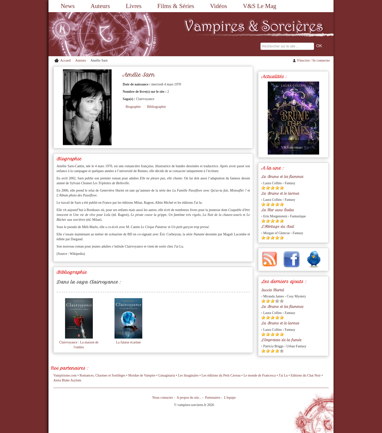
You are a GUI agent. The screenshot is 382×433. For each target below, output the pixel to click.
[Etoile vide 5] (282, 301)
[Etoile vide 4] (277, 301)
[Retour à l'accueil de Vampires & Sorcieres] (93, 34)
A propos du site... (189, 397)
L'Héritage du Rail (277, 227)
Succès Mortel (272, 290)
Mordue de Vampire (141, 375)
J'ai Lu (283, 375)
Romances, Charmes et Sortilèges (102, 375)
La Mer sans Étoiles (277, 210)
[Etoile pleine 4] (277, 188)
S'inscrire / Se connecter (311, 60)
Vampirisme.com (64, 375)
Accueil (65, 60)
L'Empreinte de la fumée (281, 340)
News (68, 6)
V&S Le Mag (259, 6)
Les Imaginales (188, 375)
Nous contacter (162, 397)
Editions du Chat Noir (306, 375)
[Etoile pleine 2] (268, 188)
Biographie (133, 107)
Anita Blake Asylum (67, 380)
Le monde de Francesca (259, 375)
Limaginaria (166, 375)
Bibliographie (156, 107)
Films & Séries (175, 6)
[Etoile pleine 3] (272, 188)
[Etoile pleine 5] (282, 188)
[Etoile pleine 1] (263, 188)
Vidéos (218, 6)
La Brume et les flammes (282, 177)
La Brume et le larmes (280, 193)
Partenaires (212, 397)
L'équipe (230, 397)
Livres (133, 6)
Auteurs (100, 6)
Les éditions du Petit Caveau (220, 375)
